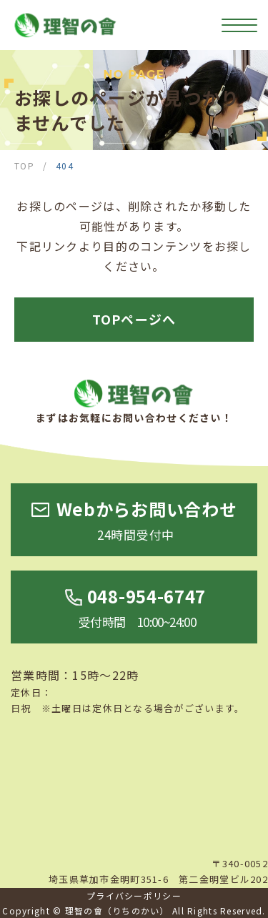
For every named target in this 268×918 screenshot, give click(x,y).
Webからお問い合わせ (146, 521)
